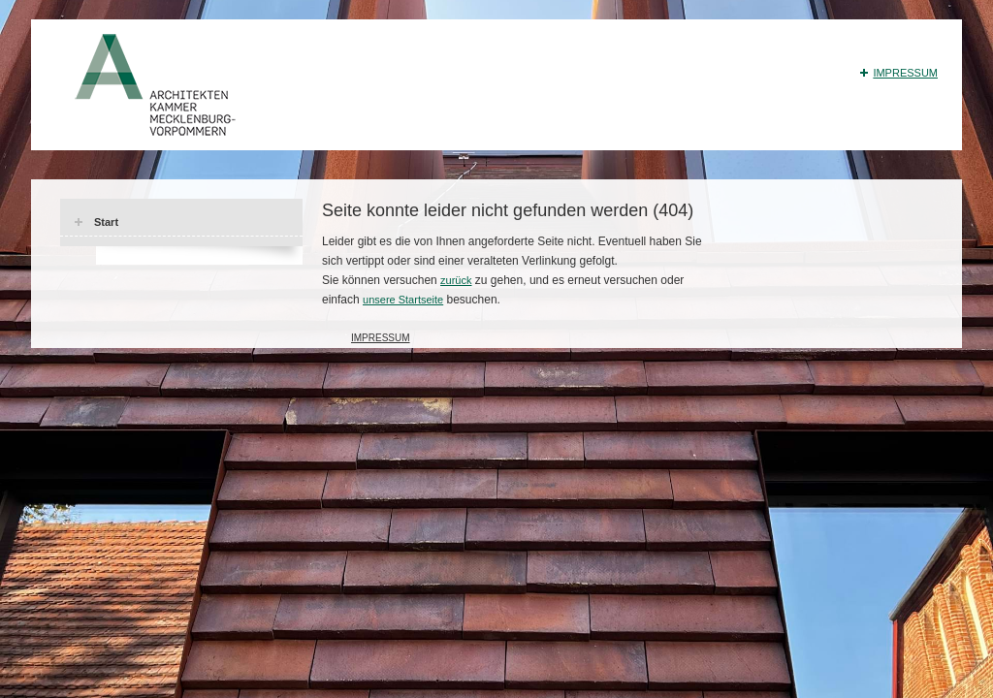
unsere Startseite (403, 299)
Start (106, 222)
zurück (455, 280)
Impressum (905, 73)
